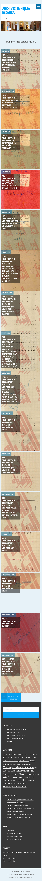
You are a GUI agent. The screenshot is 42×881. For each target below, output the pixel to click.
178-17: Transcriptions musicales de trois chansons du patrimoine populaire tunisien (9, 62)
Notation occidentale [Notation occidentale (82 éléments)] (26, 777)
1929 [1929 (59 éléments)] (29, 754)
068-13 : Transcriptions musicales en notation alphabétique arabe (9, 544)
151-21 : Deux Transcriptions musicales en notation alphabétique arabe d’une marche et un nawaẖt (9, 305)
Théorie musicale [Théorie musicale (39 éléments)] (21, 783)
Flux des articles (14, 833)
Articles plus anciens (13, 697)
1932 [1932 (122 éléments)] (5, 757)
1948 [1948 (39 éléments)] (15, 757)
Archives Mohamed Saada (15, 738)
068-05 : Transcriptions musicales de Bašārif (9, 622)
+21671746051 (11, 858)
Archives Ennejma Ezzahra (16, 10)
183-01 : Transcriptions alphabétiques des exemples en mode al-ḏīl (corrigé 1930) (10, 222)
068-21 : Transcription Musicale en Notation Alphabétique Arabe (8, 423)
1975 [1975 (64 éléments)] (4, 761)
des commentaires (14, 836)
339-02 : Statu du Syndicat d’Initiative (19, 814)
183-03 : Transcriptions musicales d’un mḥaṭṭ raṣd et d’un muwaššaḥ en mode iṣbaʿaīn (9, 182)
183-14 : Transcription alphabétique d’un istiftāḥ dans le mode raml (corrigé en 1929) (10, 101)
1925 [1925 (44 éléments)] (16, 754)
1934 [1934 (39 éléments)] (12, 757)
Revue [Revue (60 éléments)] (31, 780)
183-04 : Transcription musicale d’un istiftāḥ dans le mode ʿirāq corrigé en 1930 (9, 141)
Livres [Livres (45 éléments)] (9, 771)
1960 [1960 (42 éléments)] (28, 757)
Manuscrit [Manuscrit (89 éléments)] (14, 774)
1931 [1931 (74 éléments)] (36, 754)
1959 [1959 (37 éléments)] (26, 757)
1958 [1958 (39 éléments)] (23, 757)
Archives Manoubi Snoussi (16, 735)
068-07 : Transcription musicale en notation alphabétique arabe (8, 584)
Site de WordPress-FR (14, 839)
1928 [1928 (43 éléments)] (26, 754)
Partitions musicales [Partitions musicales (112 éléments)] (12, 780)
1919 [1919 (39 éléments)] (7, 754)
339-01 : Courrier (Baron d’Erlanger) (19, 817)
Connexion (10, 830)
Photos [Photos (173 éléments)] (25, 780)
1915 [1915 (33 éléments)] (4, 754)
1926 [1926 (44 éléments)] (19, 754)
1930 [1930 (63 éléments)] (32, 754)
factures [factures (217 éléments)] (29, 767)
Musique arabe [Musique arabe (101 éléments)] (25, 774)
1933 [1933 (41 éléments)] (9, 757)
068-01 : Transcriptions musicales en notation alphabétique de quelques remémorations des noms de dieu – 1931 (10, 508)
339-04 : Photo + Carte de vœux (17, 806)
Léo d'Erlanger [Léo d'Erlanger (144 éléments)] (18, 770)
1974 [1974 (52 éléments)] (35, 757)
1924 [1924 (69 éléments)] (13, 754)
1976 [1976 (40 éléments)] (7, 761)
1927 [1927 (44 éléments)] (22, 754)
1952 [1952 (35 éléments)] (20, 757)
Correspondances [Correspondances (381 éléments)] (14, 767)
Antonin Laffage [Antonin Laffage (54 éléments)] (14, 761)
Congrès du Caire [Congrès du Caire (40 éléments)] (26, 764)
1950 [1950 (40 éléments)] (17, 757)
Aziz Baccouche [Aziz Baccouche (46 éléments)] (24, 761)
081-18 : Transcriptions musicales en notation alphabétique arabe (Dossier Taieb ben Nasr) (9, 465)
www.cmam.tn (27, 877)
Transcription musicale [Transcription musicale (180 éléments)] (15, 786)
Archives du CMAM (13, 732)
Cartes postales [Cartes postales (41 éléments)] (17, 764)
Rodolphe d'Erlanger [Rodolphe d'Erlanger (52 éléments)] (9, 783)
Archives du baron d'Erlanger (16, 729)
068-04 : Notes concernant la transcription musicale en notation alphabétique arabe (8, 666)
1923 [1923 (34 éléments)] (9, 754)
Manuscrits (10, 741)
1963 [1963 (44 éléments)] (31, 757)
